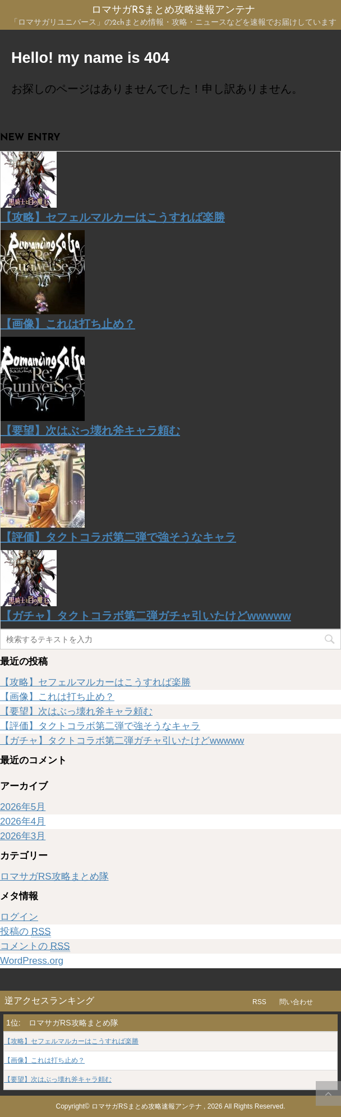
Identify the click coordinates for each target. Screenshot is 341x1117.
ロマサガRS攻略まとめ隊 (54, 876)
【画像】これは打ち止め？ (68, 324)
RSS (259, 1002)
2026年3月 (22, 836)
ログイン (19, 917)
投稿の (25, 931)
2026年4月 (22, 821)
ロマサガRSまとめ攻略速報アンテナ (173, 10)
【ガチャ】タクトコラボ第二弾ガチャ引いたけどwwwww (146, 616)
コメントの (35, 946)
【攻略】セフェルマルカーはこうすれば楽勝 (113, 217)
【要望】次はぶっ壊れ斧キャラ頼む (90, 430)
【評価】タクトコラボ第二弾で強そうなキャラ (118, 537)
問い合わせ (296, 1002)
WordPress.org (31, 960)
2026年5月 (22, 807)
